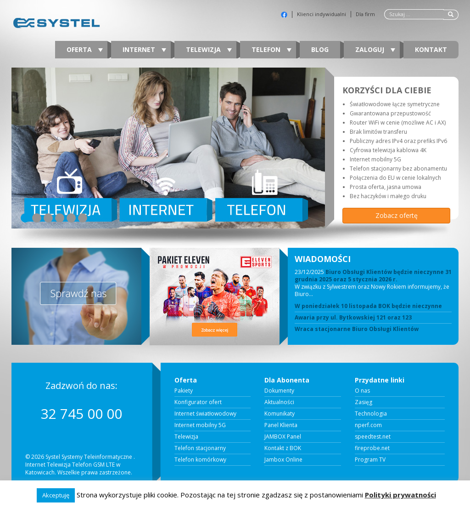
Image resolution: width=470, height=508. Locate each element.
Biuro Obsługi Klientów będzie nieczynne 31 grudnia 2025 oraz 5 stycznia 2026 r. (373, 275)
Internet (144, 49)
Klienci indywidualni (321, 14)
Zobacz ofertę (396, 215)
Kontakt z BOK (282, 448)
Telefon (271, 49)
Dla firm (365, 14)
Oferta (85, 49)
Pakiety (183, 391)
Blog (320, 49)
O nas (362, 391)
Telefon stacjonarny (200, 448)
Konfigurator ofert (198, 402)
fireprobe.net (372, 448)
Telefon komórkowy (200, 459)
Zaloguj (375, 49)
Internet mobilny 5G (200, 425)
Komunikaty (279, 414)
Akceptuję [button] (55, 495)
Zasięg (363, 402)
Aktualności (279, 402)
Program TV (370, 459)
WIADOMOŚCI (323, 258)
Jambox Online (283, 459)
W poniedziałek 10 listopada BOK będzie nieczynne (368, 306)
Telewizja (209, 49)
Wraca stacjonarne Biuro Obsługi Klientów (357, 329)
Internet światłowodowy (205, 414)
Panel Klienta (280, 425)
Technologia (371, 414)
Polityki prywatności (400, 494)
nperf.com (368, 425)
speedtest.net (373, 437)
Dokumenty (279, 391)
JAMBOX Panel (282, 437)
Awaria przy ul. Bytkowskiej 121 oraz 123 (353, 317)
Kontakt (431, 49)
